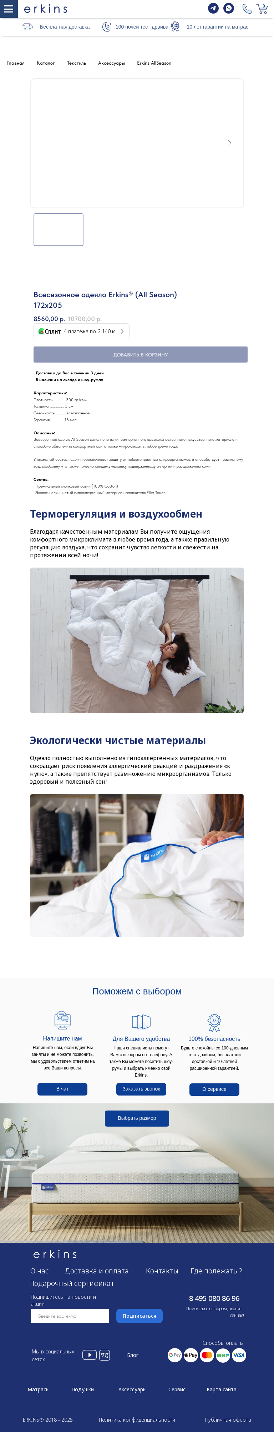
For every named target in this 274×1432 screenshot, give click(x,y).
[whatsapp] (228, 12)
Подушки (82, 1389)
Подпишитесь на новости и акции (63, 1300)
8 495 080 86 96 (214, 1298)
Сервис (177, 1389)
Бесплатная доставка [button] (65, 27)
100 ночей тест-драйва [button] (142, 27)
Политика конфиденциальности (137, 1419)
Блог (132, 1355)
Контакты (162, 1271)
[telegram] (213, 12)
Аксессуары (132, 1389)
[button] (106, 26)
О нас (39, 1271)
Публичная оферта (228, 1419)
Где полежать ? (216, 1271)
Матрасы (38, 1389)
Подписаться (139, 1315)
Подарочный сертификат (71, 1283)
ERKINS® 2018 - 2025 (48, 1419)
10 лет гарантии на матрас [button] (217, 27)
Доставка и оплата (97, 1271)
